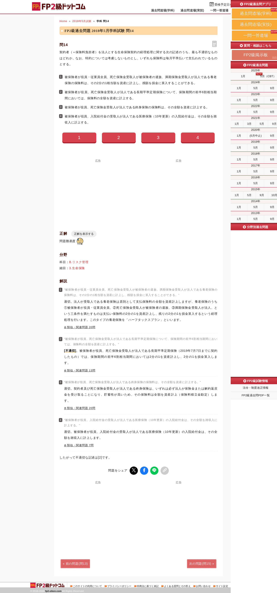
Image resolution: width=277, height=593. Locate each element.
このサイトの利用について (87, 585)
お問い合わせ (203, 585)
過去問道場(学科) (163, 10)
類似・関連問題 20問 (81, 327)
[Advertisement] (98, 192)
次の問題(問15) (200, 562)
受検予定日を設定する (229, 4)
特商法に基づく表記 (148, 585)
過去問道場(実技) (192, 10)
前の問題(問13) (77, 562)
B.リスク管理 (79, 262)
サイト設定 (222, 585)
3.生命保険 (77, 268)
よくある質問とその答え (177, 585)
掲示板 (239, 10)
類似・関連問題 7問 (80, 445)
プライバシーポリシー (119, 585)
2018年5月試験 (82, 21)
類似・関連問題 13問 (81, 370)
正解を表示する (84, 233)
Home (63, 21)
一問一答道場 (219, 10)
